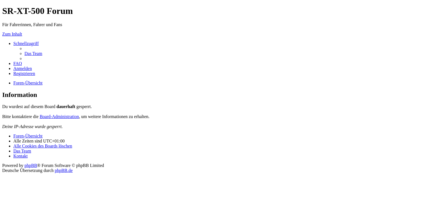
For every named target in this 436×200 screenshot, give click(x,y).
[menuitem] (33, 53)
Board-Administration (59, 116)
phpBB (30, 165)
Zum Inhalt (12, 34)
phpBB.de (64, 170)
